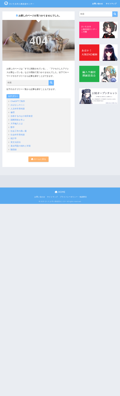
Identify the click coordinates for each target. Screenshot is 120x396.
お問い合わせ (97, 4)
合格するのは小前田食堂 (22, 116)
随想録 (14, 149)
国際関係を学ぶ (18, 120)
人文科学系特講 (18, 109)
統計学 (14, 138)
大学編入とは (17, 123)
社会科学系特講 (18, 135)
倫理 (13, 112)
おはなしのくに (18, 105)
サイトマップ (111, 4)
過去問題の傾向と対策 (21, 146)
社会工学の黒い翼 (19, 131)
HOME (60, 191)
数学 (13, 127)
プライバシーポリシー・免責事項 (73, 197)
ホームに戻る (38, 159)
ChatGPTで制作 (18, 101)
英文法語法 (16, 142)
